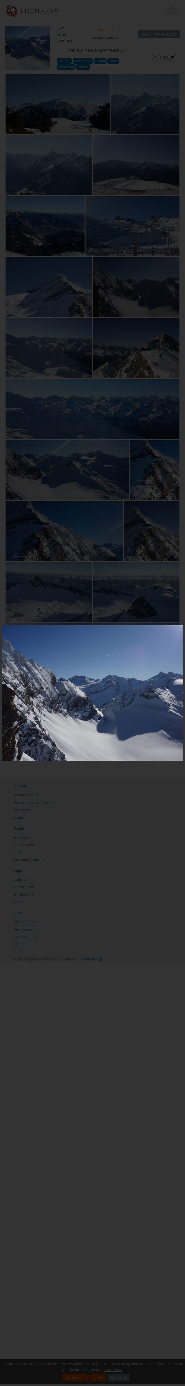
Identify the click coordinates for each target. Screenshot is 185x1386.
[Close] (182, 626)
